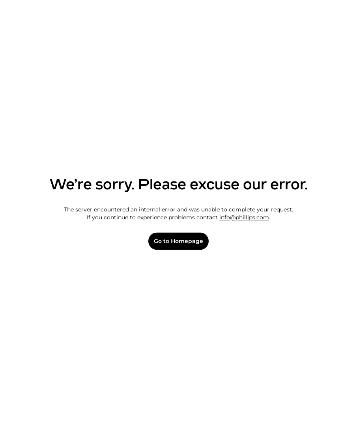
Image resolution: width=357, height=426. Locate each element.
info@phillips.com (244, 217)
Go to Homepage (178, 241)
